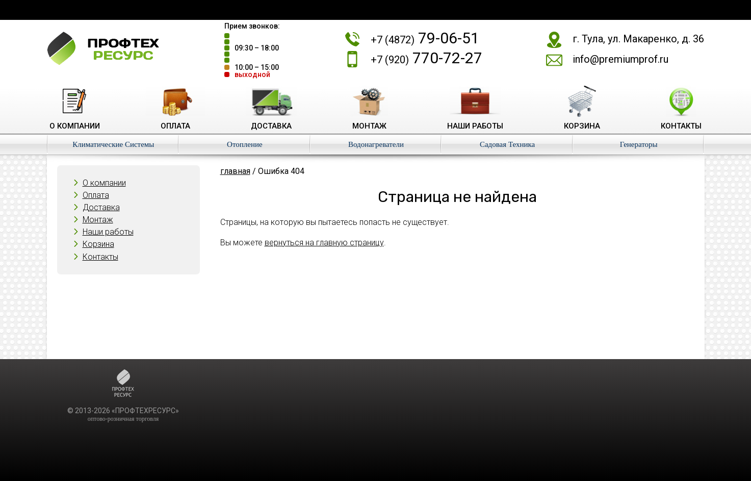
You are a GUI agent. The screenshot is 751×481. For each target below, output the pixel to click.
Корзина (98, 244)
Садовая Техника (507, 144)
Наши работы (108, 232)
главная (235, 171)
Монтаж (98, 219)
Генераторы (639, 144)
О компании (104, 183)
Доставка (101, 207)
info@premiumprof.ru (620, 59)
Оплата (96, 195)
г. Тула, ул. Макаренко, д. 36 (638, 39)
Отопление (245, 144)
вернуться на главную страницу (324, 242)
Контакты (100, 257)
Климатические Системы (113, 144)
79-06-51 (425, 38)
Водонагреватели (376, 144)
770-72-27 (426, 58)
